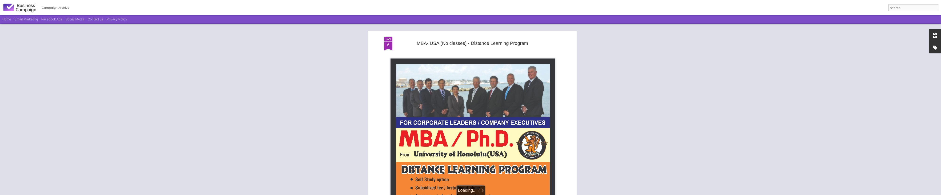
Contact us (95, 19)
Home (6, 19)
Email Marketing (26, 19)
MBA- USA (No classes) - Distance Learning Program (472, 43)
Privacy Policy (117, 19)
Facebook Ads (51, 19)
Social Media (74, 19)
